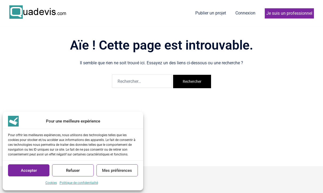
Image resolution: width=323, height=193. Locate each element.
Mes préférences (117, 170)
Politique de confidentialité (79, 183)
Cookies (51, 183)
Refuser (73, 170)
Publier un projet (210, 13)
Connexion (245, 13)
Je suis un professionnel (289, 13)
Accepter (29, 170)
